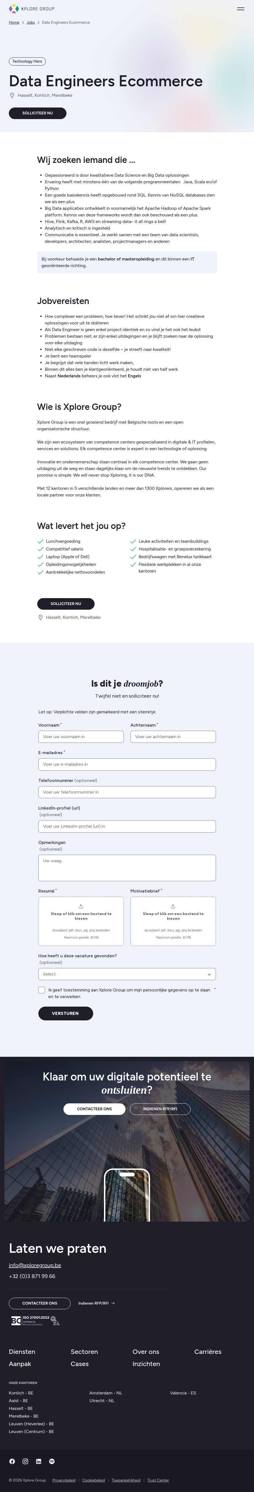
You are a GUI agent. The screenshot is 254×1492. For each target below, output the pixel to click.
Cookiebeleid (93, 1480)
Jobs (30, 22)
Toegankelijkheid (126, 1480)
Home (14, 22)
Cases (80, 1364)
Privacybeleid (63, 1480)
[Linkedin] (38, 1463)
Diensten (22, 1352)
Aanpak (20, 1364)
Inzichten (146, 1364)
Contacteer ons (94, 1109)
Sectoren (84, 1352)
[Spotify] (52, 1463)
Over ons (146, 1352)
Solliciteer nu (37, 113)
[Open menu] (240, 8)
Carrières (207, 1352)
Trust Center (158, 1480)
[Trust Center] (35, 1321)
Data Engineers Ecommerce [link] (66, 22)
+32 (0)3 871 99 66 (32, 1276)
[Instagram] (25, 1463)
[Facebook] (12, 1463)
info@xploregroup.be (35, 1265)
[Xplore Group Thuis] (31, 8)
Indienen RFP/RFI (160, 1109)
